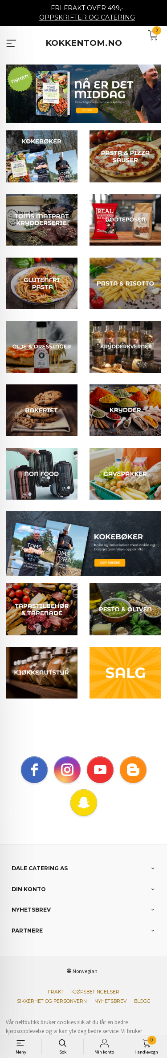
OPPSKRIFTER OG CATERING (87, 17)
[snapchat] (83, 812)
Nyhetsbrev (110, 1011)
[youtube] (100, 779)
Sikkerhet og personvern (52, 1011)
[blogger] (133, 779)
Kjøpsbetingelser (95, 1001)
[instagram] (67, 779)
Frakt (56, 1001)
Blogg (142, 1011)
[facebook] (34, 779)
